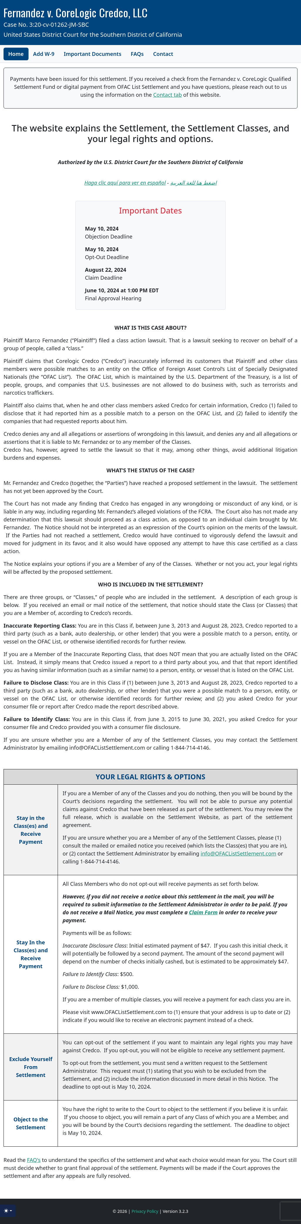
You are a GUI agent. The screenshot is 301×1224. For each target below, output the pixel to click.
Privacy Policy (146, 1211)
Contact (163, 53)
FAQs (137, 53)
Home (16, 53)
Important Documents (92, 53)
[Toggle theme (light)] (8, 1211)
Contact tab (167, 94)
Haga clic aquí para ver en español (125, 182)
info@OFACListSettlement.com (238, 853)
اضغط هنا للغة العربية (193, 182)
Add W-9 (44, 53)
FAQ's (34, 1159)
